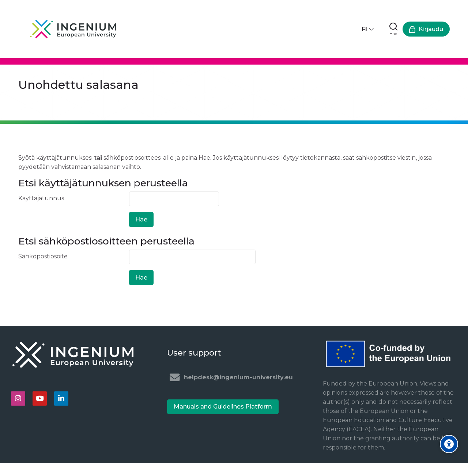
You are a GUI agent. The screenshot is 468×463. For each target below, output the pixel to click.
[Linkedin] (61, 398)
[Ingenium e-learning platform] (73, 29)
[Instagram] (18, 398)
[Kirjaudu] (426, 29)
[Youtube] (40, 398)
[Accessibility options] (449, 444)
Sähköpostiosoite (43, 256)
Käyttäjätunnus (41, 198)
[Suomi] (368, 29)
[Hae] (393, 29)
